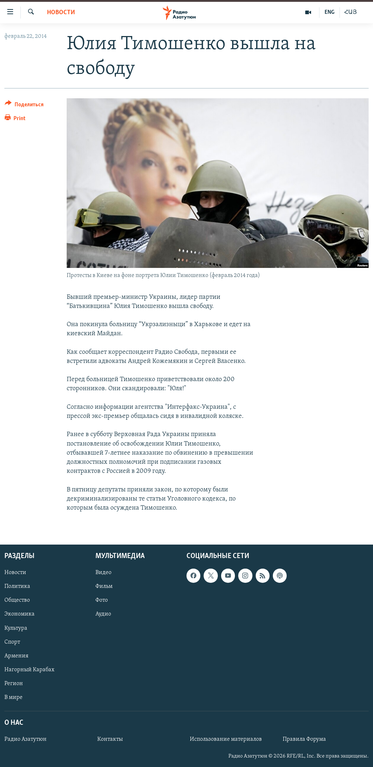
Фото (101, 601)
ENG (329, 12)
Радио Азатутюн (25, 739)
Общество (17, 601)
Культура (15, 628)
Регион (13, 684)
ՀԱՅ (350, 12)
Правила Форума (304, 739)
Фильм (104, 586)
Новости (61, 12)
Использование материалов (226, 739)
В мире (13, 697)
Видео (103, 573)
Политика (17, 586)
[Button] (24, 105)
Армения (16, 656)
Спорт (12, 642)
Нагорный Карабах (29, 670)
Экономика (19, 614)
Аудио (103, 614)
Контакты (110, 739)
